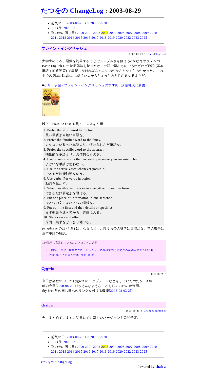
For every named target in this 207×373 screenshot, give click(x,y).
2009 (145, 32)
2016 (86, 37)
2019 (111, 37)
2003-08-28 (75, 23)
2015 (78, 37)
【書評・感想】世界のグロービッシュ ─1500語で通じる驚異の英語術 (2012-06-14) (101, 250)
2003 (104, 32)
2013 (62, 37)
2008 (137, 32)
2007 (129, 32)
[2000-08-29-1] (67, 286)
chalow (47, 305)
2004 (112, 32)
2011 (54, 37)
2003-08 (69, 28)
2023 (135, 37)
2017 (94, 37)
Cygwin (47, 269)
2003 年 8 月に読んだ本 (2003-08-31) (73, 254)
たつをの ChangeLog (72, 10)
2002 (96, 32)
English (160, 53)
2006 (121, 32)
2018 (103, 37)
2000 (80, 32)
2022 (127, 37)
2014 (70, 37)
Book (151, 53)
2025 (143, 37)
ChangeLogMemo (154, 310)
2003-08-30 (98, 23)
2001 (88, 32)
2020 (119, 37)
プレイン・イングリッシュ (64, 49)
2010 (153, 32)
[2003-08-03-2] (120, 290)
